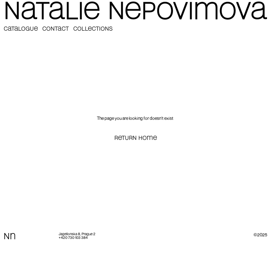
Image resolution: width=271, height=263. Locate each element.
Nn (10, 237)
